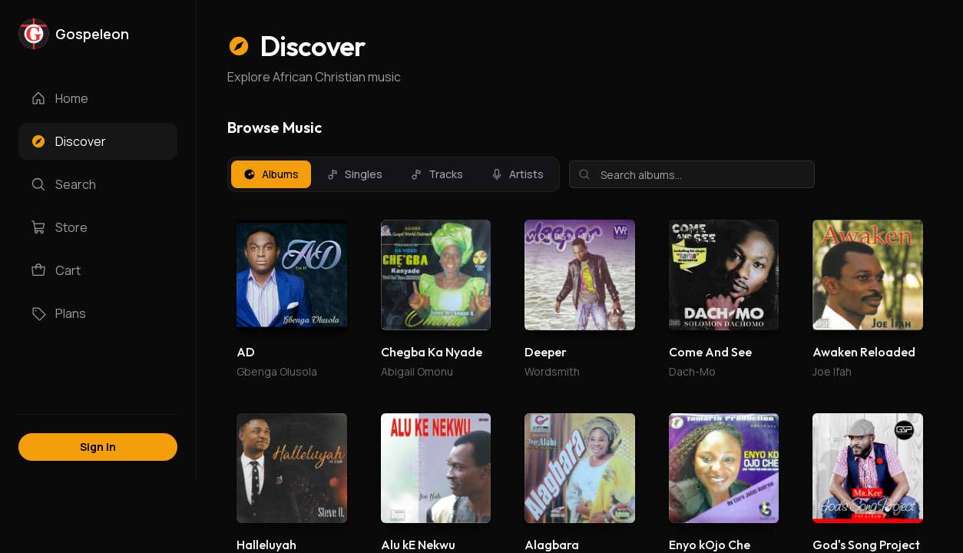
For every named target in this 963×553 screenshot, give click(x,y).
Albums (271, 174)
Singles (354, 174)
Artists (517, 174)
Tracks (436, 174)
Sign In (98, 446)
